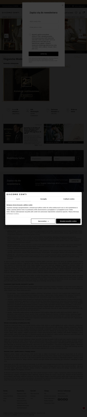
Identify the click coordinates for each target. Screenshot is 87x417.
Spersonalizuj (43, 221)
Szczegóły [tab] (43, 199)
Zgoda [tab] (18, 199)
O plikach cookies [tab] (68, 199)
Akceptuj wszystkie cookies (68, 221)
